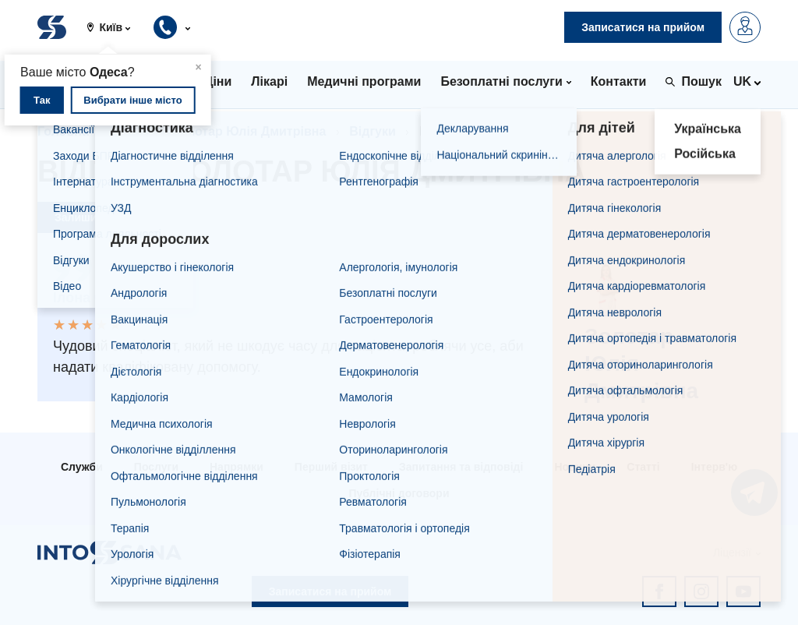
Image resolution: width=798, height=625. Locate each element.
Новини (574, 467)
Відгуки (372, 131)
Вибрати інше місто (132, 100)
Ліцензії (732, 552)
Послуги (156, 467)
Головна (63, 131)
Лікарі (130, 131)
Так (42, 100)
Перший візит (331, 467)
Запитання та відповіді (461, 467)
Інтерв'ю (714, 467)
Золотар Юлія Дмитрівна (249, 131)
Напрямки (236, 467)
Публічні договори (398, 493)
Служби (82, 467)
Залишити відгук (100, 217)
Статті (643, 467)
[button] (114, 27)
